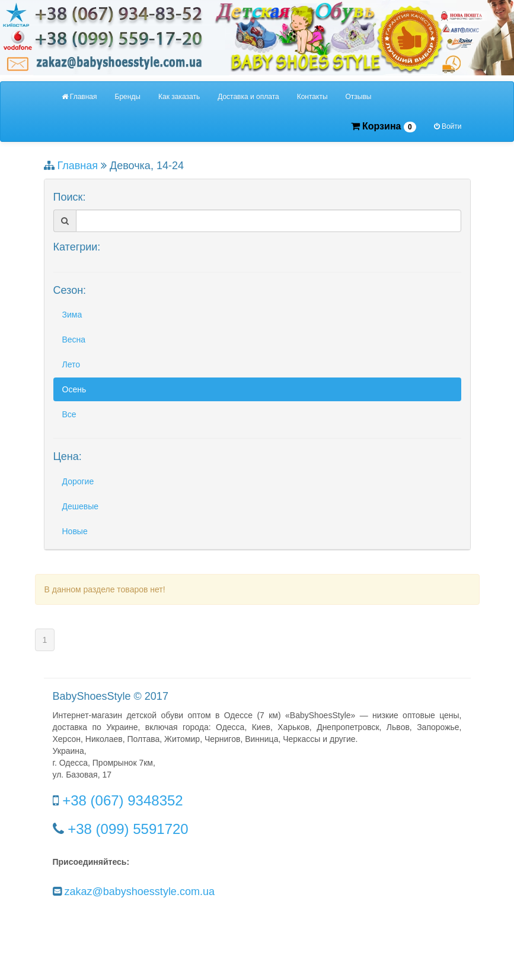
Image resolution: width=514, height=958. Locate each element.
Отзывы (359, 97)
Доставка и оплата (248, 97)
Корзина (383, 126)
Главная (79, 97)
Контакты (312, 97)
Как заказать (179, 97)
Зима (72, 314)
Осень (74, 389)
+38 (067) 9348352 (122, 800)
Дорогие (78, 481)
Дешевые (80, 506)
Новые (75, 531)
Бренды (128, 97)
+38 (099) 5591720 (128, 829)
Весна (74, 339)
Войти (448, 126)
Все (69, 414)
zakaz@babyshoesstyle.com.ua (140, 891)
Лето (71, 364)
